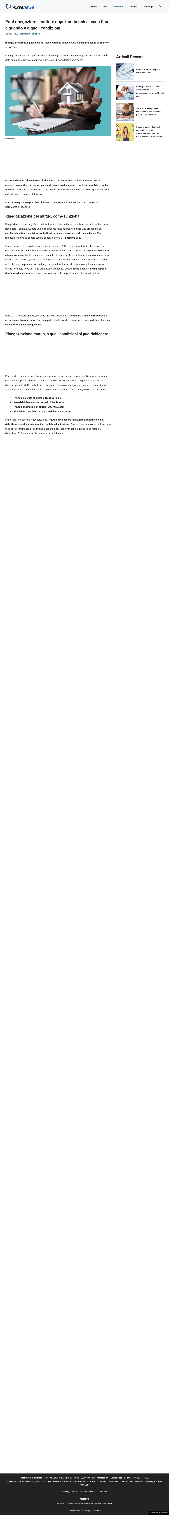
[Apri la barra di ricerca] (160, 7)
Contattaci (102, 1491)
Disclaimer (96, 1510)
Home (94, 6)
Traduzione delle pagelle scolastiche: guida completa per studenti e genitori (148, 111)
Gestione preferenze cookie (159, 1513)
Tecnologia (148, 6)
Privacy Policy (84, 1510)
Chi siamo (72, 1510)
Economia (118, 6)
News (105, 6)
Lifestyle (133, 6)
